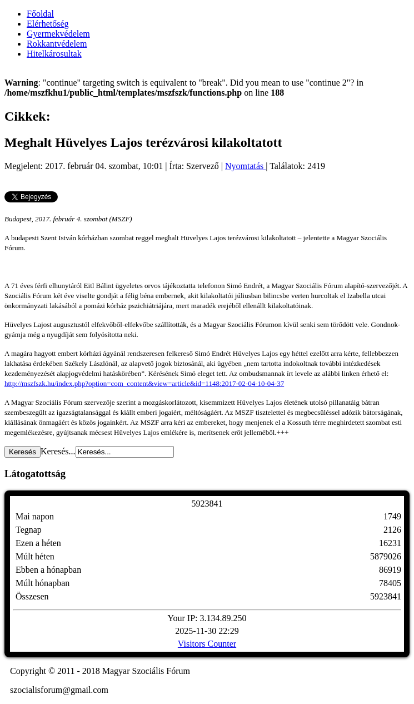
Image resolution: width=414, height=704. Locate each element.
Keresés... (58, 451)
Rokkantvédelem (57, 43)
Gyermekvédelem (58, 33)
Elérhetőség (48, 23)
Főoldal (40, 13)
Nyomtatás (245, 166)
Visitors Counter (207, 643)
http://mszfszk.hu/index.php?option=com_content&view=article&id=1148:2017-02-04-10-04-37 (144, 383)
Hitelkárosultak (54, 53)
